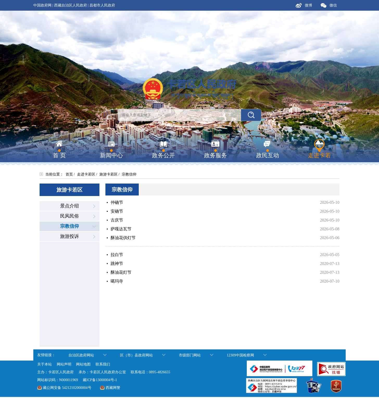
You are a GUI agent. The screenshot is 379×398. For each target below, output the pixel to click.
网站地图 (83, 364)
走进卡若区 (86, 174)
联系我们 (103, 364)
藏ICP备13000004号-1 (100, 380)
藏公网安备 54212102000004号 (67, 388)
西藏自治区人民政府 (70, 5)
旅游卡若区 (108, 174)
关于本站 (44, 364)
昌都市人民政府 (102, 5)
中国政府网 (42, 5)
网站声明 (64, 364)
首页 (69, 174)
